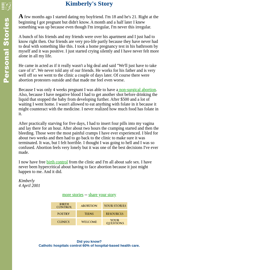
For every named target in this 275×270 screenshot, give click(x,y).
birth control (57, 162)
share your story (102, 194)
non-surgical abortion (137, 89)
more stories (73, 194)
